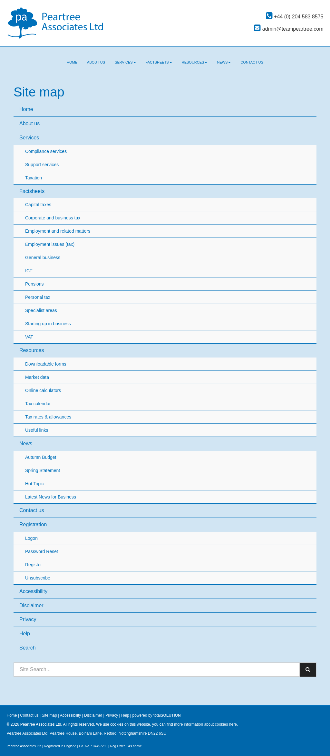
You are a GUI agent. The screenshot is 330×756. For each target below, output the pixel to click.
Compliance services (46, 151)
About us (96, 62)
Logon (31, 538)
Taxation (33, 177)
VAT (29, 336)
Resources (195, 62)
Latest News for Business (50, 496)
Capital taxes (38, 204)
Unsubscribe (37, 577)
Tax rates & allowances (48, 416)
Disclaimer (31, 605)
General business (42, 257)
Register (33, 564)
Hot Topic (34, 483)
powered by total (156, 715)
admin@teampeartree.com (288, 29)
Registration (33, 524)
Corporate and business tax (52, 217)
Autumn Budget (40, 457)
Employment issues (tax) (49, 244)
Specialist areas (41, 310)
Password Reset (41, 551)
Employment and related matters (57, 231)
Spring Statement (42, 470)
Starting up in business (48, 323)
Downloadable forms (45, 364)
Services (125, 62)
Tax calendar (38, 403)
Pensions (34, 284)
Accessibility (33, 591)
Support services (42, 164)
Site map (49, 715)
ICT (29, 270)
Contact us (251, 62)
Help (24, 633)
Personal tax (37, 297)
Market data (37, 377)
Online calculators (43, 390)
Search (27, 647)
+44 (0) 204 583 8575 (295, 16)
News (224, 62)
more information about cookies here (205, 724)
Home (72, 62)
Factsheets (159, 62)
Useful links (36, 430)
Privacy (27, 619)
